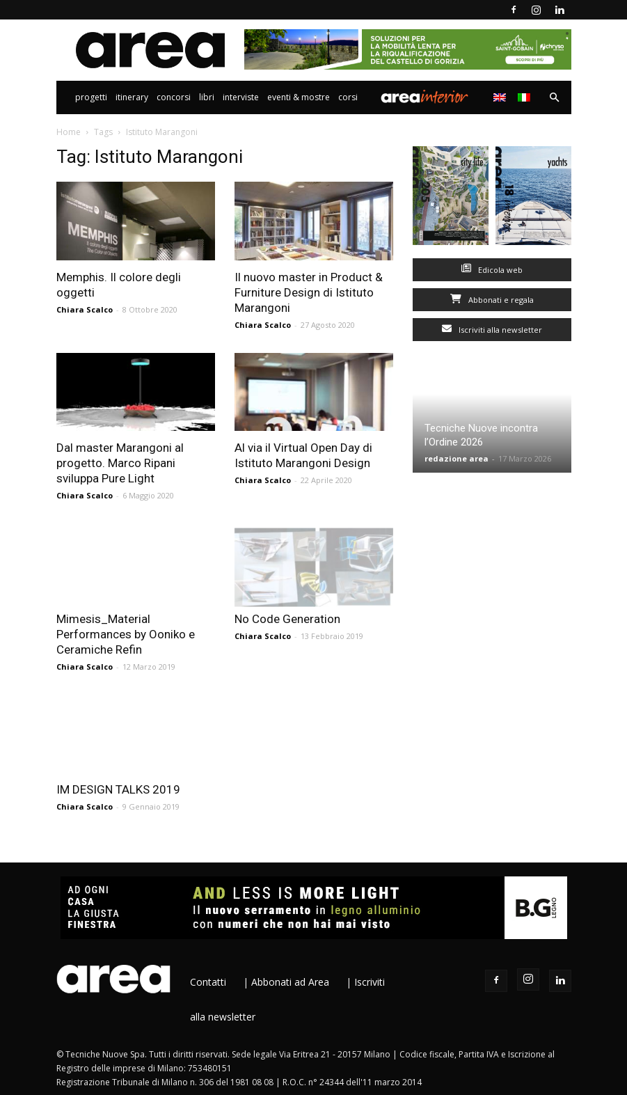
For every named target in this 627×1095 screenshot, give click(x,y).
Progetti (91, 97)
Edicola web (492, 270)
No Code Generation (287, 619)
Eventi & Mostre (298, 97)
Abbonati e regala (492, 299)
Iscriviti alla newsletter (492, 329)
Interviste (241, 97)
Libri (206, 97)
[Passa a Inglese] (501, 97)
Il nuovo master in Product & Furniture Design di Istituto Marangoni (309, 292)
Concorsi (174, 97)
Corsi (348, 97)
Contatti (208, 981)
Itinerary (132, 97)
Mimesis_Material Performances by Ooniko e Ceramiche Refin (125, 634)
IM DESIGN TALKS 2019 (118, 789)
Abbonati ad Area (290, 981)
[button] (554, 97)
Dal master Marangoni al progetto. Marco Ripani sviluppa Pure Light (120, 463)
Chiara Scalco (84, 309)
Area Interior (424, 97)
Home (68, 132)
